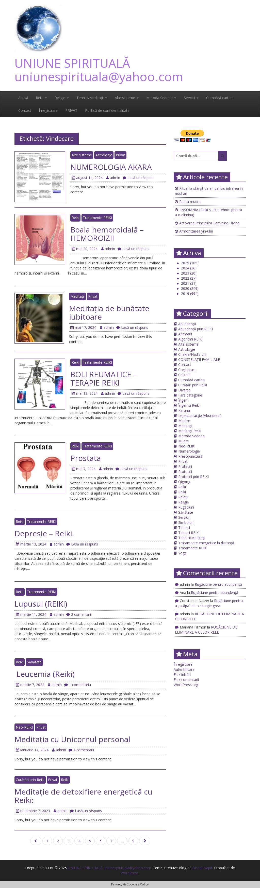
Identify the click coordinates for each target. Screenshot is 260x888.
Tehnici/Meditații (91, 97)
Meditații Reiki (189, 430)
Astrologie (103, 155)
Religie (62, 97)
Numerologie (189, 451)
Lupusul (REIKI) (40, 603)
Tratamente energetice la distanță (206, 542)
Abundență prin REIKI (195, 328)
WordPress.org (186, 684)
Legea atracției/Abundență (200, 415)
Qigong (184, 481)
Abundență (187, 323)
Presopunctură (190, 456)
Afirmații (185, 334)
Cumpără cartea (219, 97)
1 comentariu (77, 684)
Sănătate (34, 662)
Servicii (191, 97)
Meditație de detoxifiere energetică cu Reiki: (83, 795)
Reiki (41, 97)
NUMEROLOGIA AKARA (111, 167)
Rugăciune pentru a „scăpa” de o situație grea (209, 603)
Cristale (184, 374)
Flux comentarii (186, 679)
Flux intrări (182, 674)
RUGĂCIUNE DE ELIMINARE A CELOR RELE (206, 630)
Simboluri (185, 522)
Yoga (182, 553)
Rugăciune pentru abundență (218, 584)
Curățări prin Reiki (30, 779)
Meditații (77, 296)
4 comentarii (81, 749)
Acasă (23, 97)
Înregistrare (48, 110)
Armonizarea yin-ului (196, 231)
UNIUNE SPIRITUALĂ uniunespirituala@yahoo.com (98, 70)
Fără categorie (190, 395)
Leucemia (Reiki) (44, 674)
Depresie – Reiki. (44, 533)
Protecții (185, 466)
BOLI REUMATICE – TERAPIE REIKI (103, 378)
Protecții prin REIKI (193, 476)
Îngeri (182, 400)
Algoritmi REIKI (190, 339)
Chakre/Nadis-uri (192, 354)
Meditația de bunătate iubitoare (109, 312)
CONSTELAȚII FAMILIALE (199, 359)
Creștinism (187, 369)
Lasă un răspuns (138, 177)
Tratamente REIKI (97, 217)
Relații (183, 497)
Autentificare (184, 669)
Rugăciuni (186, 507)
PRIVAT (71, 110)
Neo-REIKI (24, 727)
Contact (24, 110)
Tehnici (184, 527)
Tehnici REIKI (189, 532)
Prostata (85, 458)
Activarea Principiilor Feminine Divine (209, 223)
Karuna (184, 410)
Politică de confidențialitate (107, 110)
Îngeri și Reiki (189, 405)
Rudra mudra (190, 201)
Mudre (183, 441)
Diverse (184, 390)
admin (113, 177)
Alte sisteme (127, 97)
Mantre (184, 420)
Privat (120, 155)
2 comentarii (79, 614)
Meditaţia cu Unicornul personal (73, 739)
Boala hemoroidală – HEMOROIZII (107, 233)
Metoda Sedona (161, 97)
